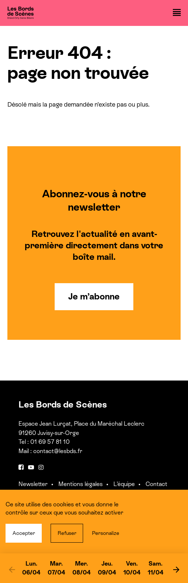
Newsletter (33, 483)
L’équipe (124, 483)
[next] (176, 569)
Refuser (67, 533)
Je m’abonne (94, 296)
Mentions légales (80, 483)
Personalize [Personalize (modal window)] (105, 533)
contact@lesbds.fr (57, 451)
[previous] (11, 569)
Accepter (24, 533)
